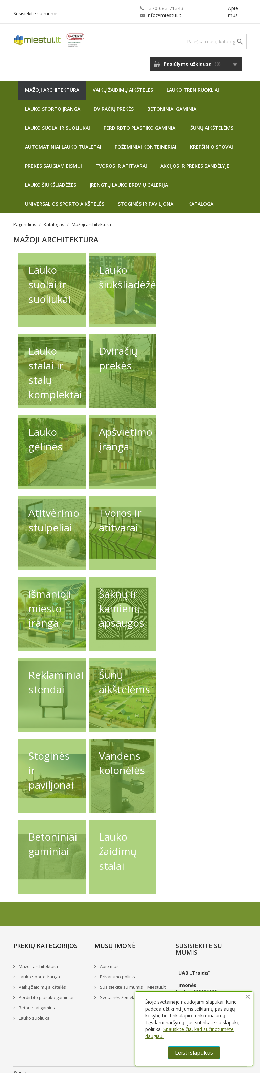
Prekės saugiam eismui (53, 159)
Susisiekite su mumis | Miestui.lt (132, 980)
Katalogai (201, 197)
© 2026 (20, 1066)
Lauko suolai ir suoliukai (57, 121)
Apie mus (182, 8)
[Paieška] (215, 34)
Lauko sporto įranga (52, 102)
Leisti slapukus (194, 1052)
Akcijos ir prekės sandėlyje (195, 159)
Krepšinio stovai (211, 140)
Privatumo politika (118, 970)
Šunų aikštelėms (211, 121)
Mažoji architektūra (52, 83)
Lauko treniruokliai (193, 83)
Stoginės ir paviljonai (146, 197)
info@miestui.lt (81, 8)
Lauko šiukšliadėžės (50, 178)
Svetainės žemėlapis (120, 991)
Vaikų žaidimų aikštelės (123, 83)
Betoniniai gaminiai (172, 102)
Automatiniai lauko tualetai (63, 140)
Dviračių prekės (114, 102)
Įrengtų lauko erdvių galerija (129, 178)
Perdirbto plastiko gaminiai (140, 121)
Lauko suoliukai (34, 1011)
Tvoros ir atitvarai (121, 159)
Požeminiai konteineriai (145, 140)
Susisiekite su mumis (222, 8)
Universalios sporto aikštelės (64, 197)
